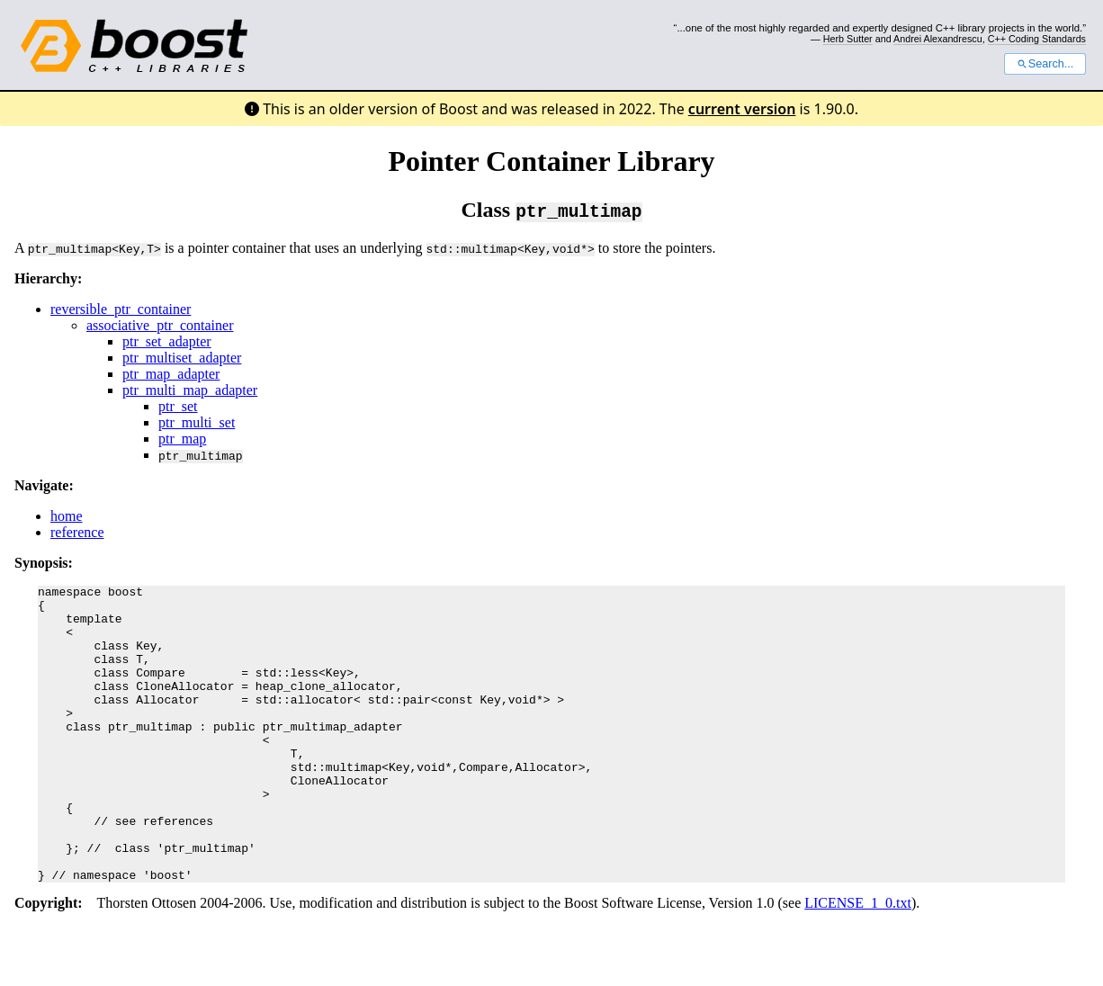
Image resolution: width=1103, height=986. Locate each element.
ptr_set (178, 406)
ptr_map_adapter (171, 373)
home (66, 516)
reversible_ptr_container (120, 309)
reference (77, 532)
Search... (1045, 64)
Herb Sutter (848, 38)
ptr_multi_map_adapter (189, 390)
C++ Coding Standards (1037, 38)
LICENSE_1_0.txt (857, 962)
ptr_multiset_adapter (181, 357)
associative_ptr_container (160, 325)
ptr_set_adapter (166, 341)
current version (742, 109)
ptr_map (182, 438)
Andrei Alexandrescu (937, 38)
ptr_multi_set (196, 422)
